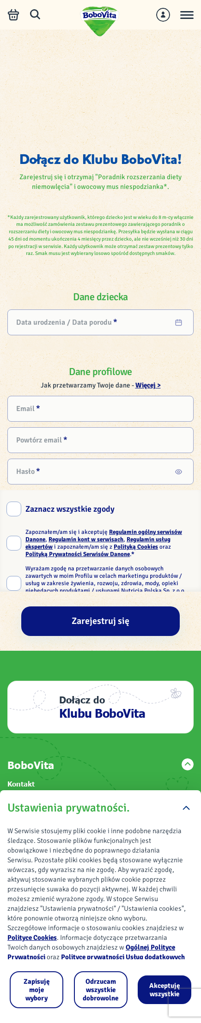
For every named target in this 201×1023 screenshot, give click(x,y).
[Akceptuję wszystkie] (164, 989)
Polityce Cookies (32, 937)
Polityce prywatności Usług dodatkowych (123, 957)
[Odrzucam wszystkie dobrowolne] (101, 989)
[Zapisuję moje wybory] (36, 989)
